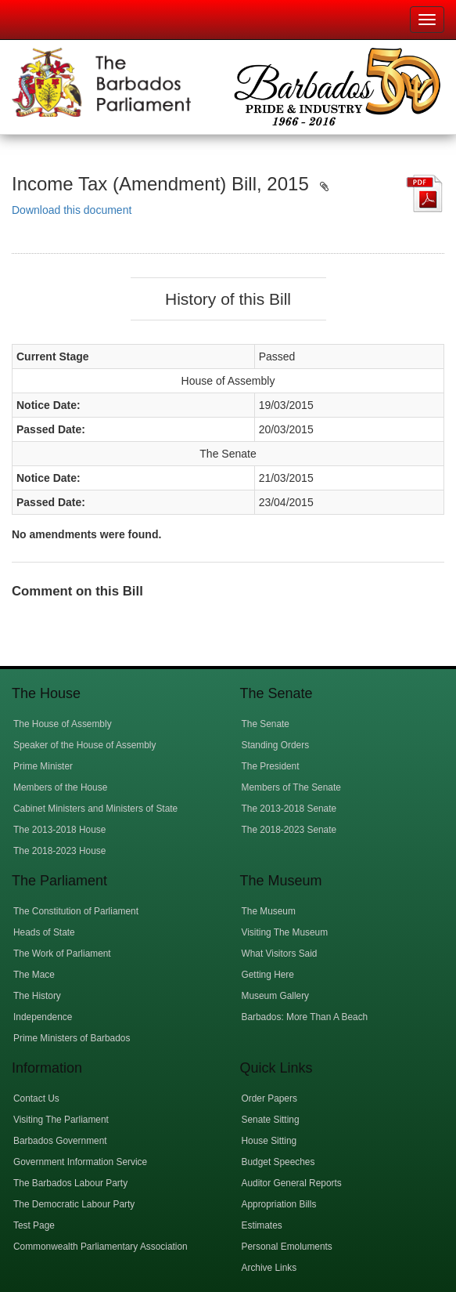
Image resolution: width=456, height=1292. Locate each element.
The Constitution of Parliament (75, 911)
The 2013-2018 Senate (289, 808)
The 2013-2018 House (59, 829)
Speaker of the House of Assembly (84, 745)
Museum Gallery (276, 995)
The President (271, 766)
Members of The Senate (291, 787)
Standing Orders (276, 745)
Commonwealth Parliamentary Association (100, 1246)
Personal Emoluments (287, 1246)
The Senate (265, 723)
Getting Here (268, 974)
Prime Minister (43, 766)
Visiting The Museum (285, 932)
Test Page (34, 1225)
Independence (42, 1017)
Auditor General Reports (292, 1183)
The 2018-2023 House (59, 850)
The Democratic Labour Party (74, 1204)
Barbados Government (60, 1140)
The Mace (34, 974)
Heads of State (44, 932)
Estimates (262, 1225)
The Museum (269, 911)
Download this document (71, 210)
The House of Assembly (62, 723)
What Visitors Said (280, 953)
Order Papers (269, 1098)
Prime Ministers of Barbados (71, 1038)
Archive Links (269, 1267)
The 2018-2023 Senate (289, 829)
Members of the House (60, 787)
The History (37, 995)
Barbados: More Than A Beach (305, 1017)
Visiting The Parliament (61, 1119)
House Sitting (269, 1140)
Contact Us (36, 1098)
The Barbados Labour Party (70, 1183)
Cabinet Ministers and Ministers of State (95, 808)
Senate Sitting (271, 1119)
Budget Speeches (278, 1161)
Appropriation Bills (279, 1204)
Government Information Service (80, 1161)
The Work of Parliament (62, 953)
